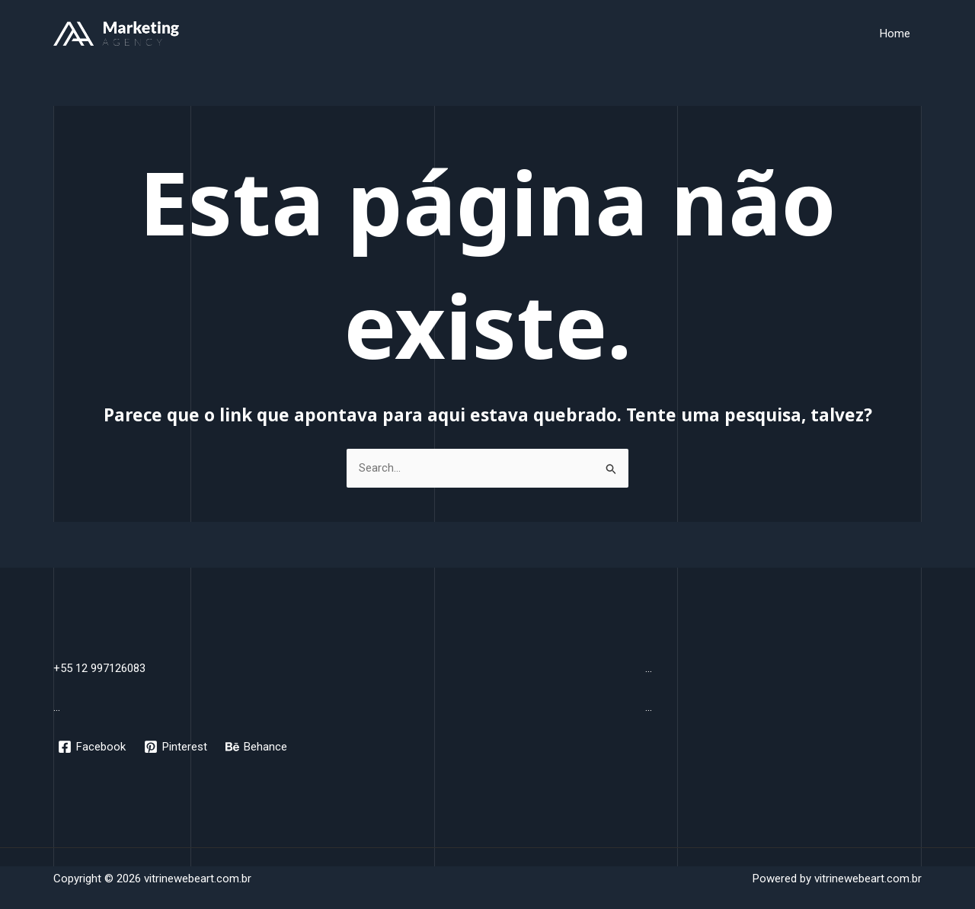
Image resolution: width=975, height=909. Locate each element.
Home (895, 33)
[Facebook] (91, 747)
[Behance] (256, 747)
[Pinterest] (175, 747)
